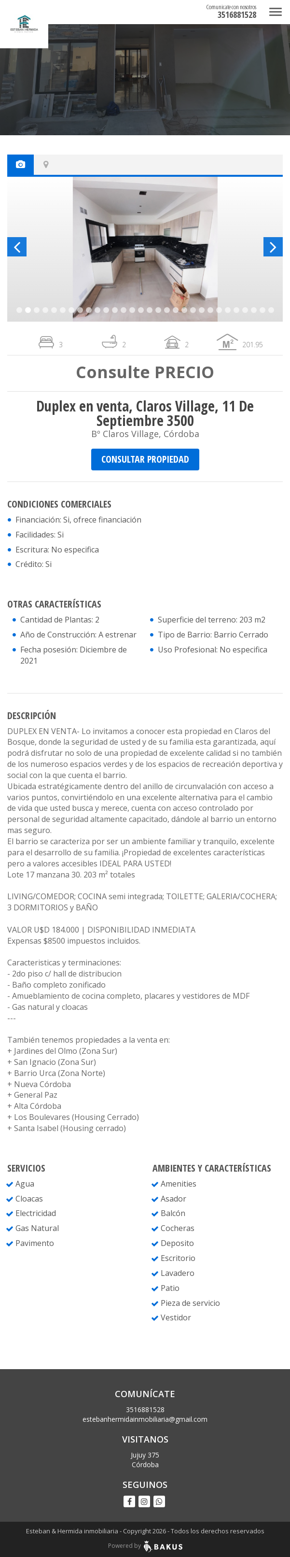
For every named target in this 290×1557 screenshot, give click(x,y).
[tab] (20, 165)
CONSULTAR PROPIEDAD (145, 459)
